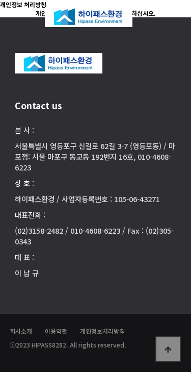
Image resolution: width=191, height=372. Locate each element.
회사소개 (21, 331)
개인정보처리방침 (102, 331)
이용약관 (56, 331)
